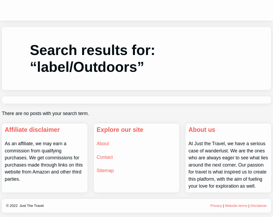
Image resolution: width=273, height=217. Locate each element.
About (103, 143)
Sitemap (105, 170)
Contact (105, 157)
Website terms (236, 206)
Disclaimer (258, 206)
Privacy (216, 206)
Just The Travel (31, 206)
